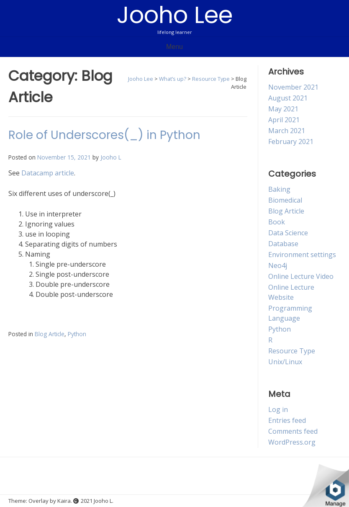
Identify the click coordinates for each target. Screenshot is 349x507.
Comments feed (293, 431)
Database (283, 243)
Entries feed (287, 420)
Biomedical (285, 200)
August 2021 (288, 98)
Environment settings (302, 254)
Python (77, 334)
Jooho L (110, 157)
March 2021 (286, 130)
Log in (278, 409)
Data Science (288, 232)
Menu (174, 46)
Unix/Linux (285, 361)
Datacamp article (47, 173)
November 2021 (293, 87)
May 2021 (283, 108)
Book (276, 221)
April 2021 (284, 119)
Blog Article (49, 334)
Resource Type (291, 350)
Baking (279, 189)
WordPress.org (292, 442)
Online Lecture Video (301, 276)
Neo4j (277, 265)
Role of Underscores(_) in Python (104, 135)
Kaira (64, 500)
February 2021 (290, 141)
